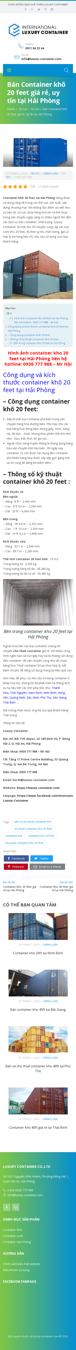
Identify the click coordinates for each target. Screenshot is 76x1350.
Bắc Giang (59, 697)
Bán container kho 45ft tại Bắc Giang (38, 1009)
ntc (8, 177)
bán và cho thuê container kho (33, 821)
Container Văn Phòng (17, 1242)
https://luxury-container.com (38, 788)
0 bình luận (50, 173)
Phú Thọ (45, 697)
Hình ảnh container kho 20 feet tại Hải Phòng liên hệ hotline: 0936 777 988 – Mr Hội (41, 320)
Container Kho (12, 1230)
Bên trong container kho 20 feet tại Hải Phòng (39, 343)
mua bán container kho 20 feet (24, 843)
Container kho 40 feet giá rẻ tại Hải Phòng (56, 888)
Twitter (41, 858)
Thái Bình (9, 702)
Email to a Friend (47, 866)
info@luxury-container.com (41, 59)
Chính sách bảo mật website (21, 1264)
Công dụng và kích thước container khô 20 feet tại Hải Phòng (38, 329)
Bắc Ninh (33, 697)
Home (11, 109)
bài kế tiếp (66, 882)
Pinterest (16, 866)
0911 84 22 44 (34, 48)
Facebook (16, 858)
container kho (13, 836)
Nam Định (35, 693)
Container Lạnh (13, 1236)
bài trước (9, 882)
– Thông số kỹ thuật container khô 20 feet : (34, 339)
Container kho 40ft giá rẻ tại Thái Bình (38, 1127)
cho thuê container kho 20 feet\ (33, 828)
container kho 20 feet (41, 836)
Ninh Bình (49, 693)
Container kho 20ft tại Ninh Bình (38, 953)
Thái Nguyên (18, 693)
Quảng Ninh (17, 697)
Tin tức (22, 109)
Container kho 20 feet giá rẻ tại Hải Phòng (19, 888)
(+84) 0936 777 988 (20, 1190)
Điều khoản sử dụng (16, 1270)
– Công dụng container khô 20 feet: (29, 335)
